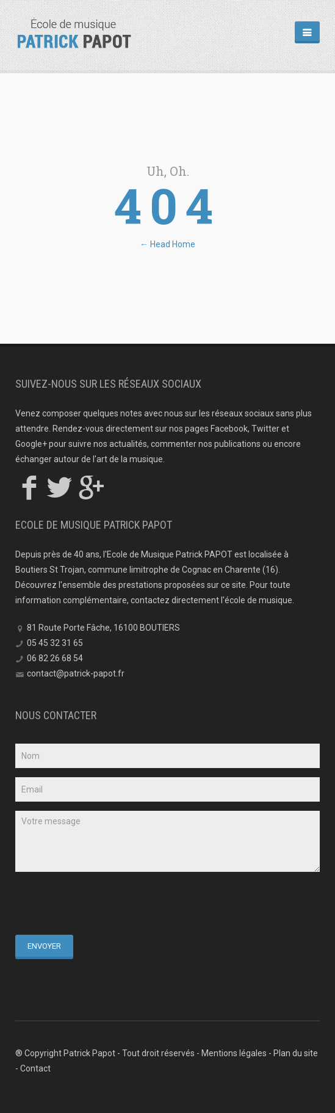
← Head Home (167, 244)
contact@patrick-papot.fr (75, 673)
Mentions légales (234, 1053)
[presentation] (108, 905)
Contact (35, 1068)
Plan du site (295, 1053)
